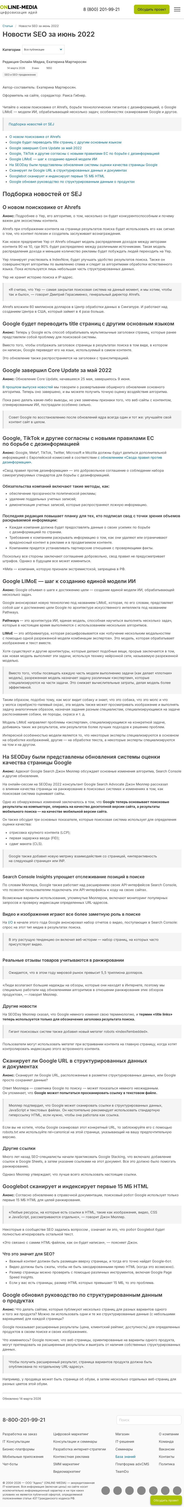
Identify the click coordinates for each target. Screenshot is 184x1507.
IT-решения (124, 1441)
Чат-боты (10, 1464)
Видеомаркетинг (67, 1471)
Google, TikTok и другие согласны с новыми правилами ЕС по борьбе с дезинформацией (84, 153)
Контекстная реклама (71, 1456)
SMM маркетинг (66, 1464)
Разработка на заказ (20, 1434)
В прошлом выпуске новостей (28, 387)
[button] (177, 9)
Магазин (122, 1434)
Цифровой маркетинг (71, 1434)
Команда (166, 1441)
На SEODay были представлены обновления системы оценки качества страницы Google (83, 165)
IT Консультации (16, 1441)
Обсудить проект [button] (152, 9)
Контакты (166, 1456)
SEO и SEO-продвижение (20, 74)
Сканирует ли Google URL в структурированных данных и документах (68, 170)
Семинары (124, 1449)
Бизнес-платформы (18, 1449)
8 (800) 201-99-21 (101, 9)
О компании (169, 1434)
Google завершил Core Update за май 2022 (45, 148)
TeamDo (122, 1471)
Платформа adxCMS (132, 1464)
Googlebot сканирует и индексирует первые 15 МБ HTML (57, 176)
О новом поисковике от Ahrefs (34, 137)
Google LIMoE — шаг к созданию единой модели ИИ (53, 159)
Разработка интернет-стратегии (79, 1449)
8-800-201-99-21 (24, 1420)
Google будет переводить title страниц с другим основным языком (65, 142)
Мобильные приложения (23, 1456)
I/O (10, 922)
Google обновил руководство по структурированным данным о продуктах (72, 181)
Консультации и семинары (75, 1441)
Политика (167, 1464)
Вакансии (166, 1449)
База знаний (125, 1456)
